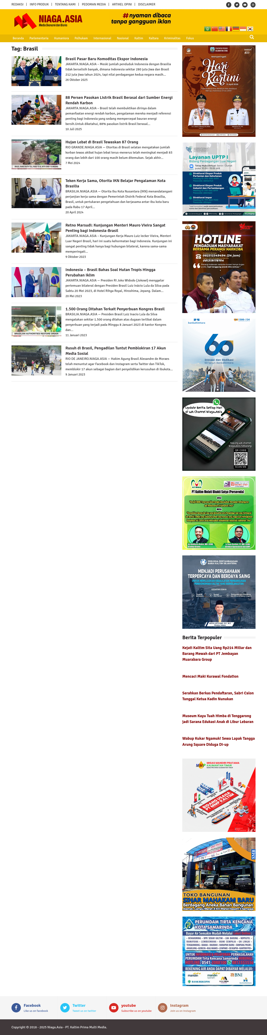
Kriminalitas (168, 38)
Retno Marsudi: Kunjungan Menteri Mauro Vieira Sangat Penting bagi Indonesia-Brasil (115, 228)
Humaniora (60, 38)
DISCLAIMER (146, 4)
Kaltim (135, 38)
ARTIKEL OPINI (122, 4)
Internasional (100, 38)
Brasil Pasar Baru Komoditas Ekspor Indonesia (107, 58)
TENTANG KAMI (65, 4)
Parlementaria (38, 38)
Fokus (185, 38)
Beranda (17, 38)
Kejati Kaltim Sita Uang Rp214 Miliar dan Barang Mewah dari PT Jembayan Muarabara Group (217, 653)
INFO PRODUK (39, 4)
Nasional (120, 38)
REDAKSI (17, 4)
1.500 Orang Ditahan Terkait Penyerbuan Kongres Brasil (115, 309)
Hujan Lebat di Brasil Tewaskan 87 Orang (101, 142)
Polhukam (79, 38)
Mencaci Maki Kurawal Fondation (210, 676)
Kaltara (150, 38)
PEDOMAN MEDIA (94, 4)
